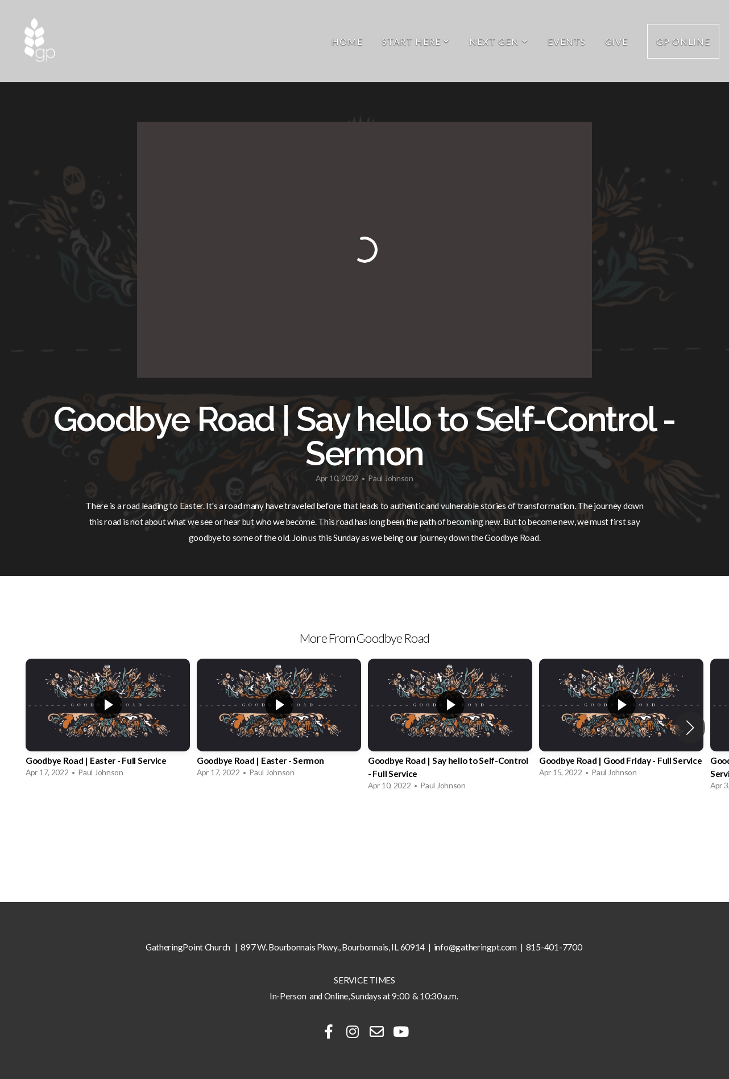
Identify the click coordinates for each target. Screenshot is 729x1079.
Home (347, 41)
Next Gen (498, 41)
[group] (108, 721)
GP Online (683, 41)
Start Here (416, 41)
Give (616, 41)
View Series (364, 828)
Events (567, 41)
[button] (690, 727)
